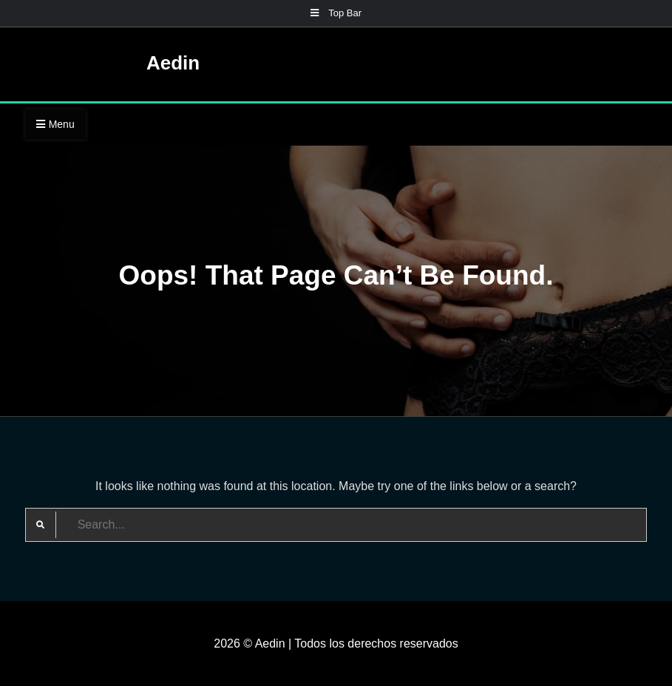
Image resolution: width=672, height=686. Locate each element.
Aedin (173, 63)
